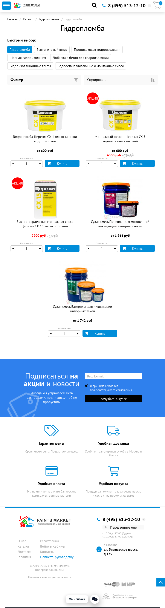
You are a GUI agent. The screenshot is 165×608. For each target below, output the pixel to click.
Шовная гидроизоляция (28, 57)
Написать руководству (56, 557)
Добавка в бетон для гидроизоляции (81, 57)
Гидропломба (20, 49)
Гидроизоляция (49, 19)
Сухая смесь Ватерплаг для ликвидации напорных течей (82, 308)
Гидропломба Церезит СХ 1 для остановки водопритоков (45, 138)
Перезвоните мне (121, 527)
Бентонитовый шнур (52, 49)
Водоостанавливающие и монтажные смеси (91, 66)
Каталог (28, 19)
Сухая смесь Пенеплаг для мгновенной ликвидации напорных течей (120, 223)
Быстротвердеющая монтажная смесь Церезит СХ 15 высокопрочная (45, 223)
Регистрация (49, 541)
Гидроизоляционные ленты (30, 66)
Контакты (47, 552)
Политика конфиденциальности (49, 577)
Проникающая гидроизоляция (97, 49)
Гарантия (24, 557)
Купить (57, 163)
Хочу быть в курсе (113, 399)
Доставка (25, 552)
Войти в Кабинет (52, 546)
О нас (22, 541)
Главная (12, 19)
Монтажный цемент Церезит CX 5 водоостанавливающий (120, 138)
